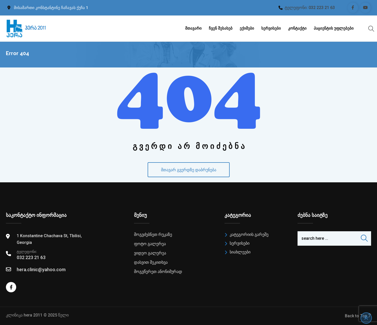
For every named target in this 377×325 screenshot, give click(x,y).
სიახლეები (240, 252)
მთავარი (193, 28)
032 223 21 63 (322, 7)
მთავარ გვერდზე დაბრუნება (188, 169)
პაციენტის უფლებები (334, 28)
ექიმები (247, 28)
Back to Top (358, 315)
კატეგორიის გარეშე (249, 234)
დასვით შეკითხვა (151, 262)
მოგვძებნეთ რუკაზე (153, 234)
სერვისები (271, 28)
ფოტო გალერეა (150, 243)
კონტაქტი (297, 28)
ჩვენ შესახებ (220, 28)
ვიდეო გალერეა (150, 253)
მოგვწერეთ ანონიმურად (158, 271)
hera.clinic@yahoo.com (41, 269)
